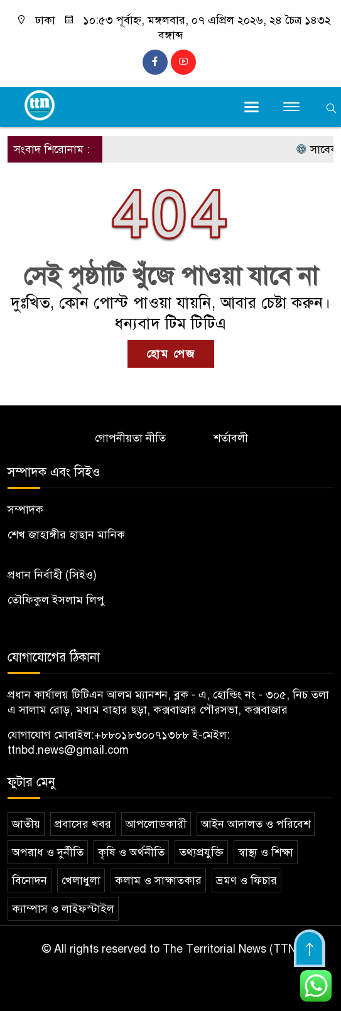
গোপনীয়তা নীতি (130, 438)
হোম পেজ (170, 354)
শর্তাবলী (231, 438)
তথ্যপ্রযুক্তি (201, 852)
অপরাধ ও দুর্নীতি (48, 852)
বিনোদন (29, 880)
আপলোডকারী (156, 824)
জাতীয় (26, 824)
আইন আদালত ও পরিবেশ (255, 824)
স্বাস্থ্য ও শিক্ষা (265, 852)
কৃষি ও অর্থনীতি (131, 852)
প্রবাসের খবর (83, 824)
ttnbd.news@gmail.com (68, 750)
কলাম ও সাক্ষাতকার (158, 880)
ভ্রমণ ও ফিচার (246, 880)
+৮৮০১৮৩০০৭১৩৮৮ (141, 735)
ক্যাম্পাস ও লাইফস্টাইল (63, 909)
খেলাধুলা (81, 880)
